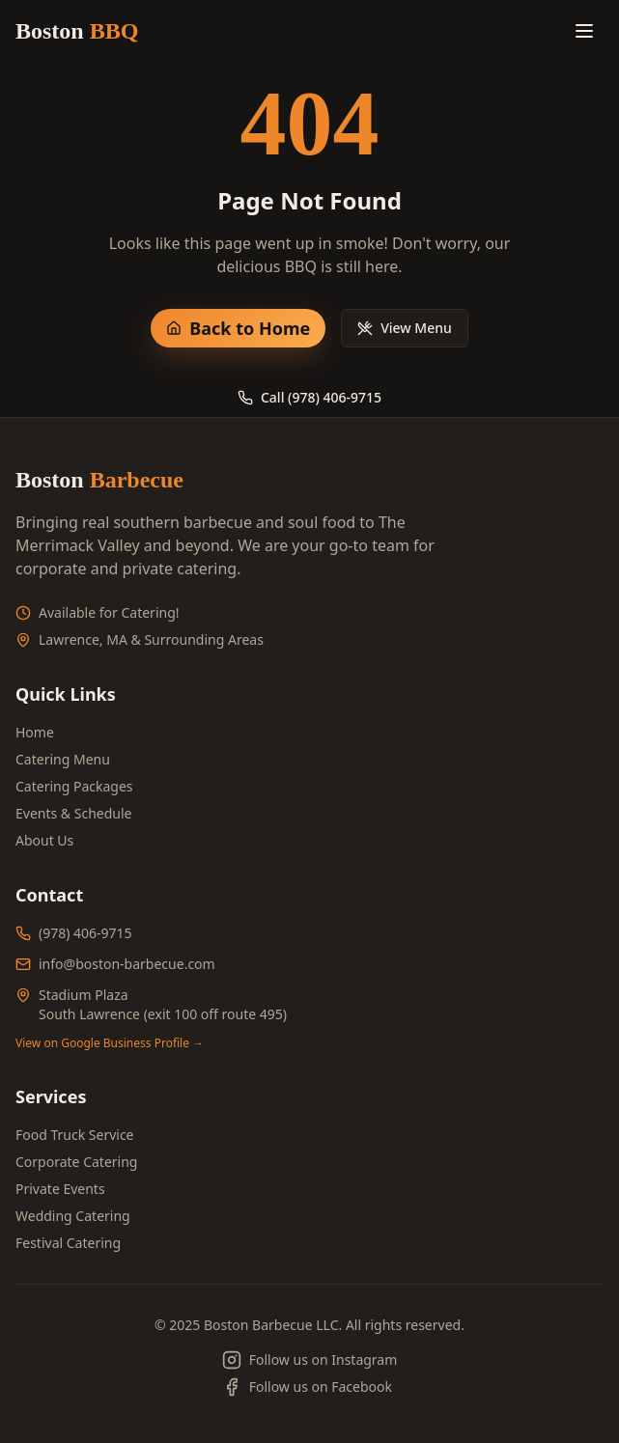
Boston (76, 30)
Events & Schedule (73, 813)
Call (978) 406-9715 (309, 397)
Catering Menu (62, 759)
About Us (44, 840)
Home (34, 732)
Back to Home (238, 328)
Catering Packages (74, 786)
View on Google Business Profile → (109, 1043)
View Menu (404, 328)
